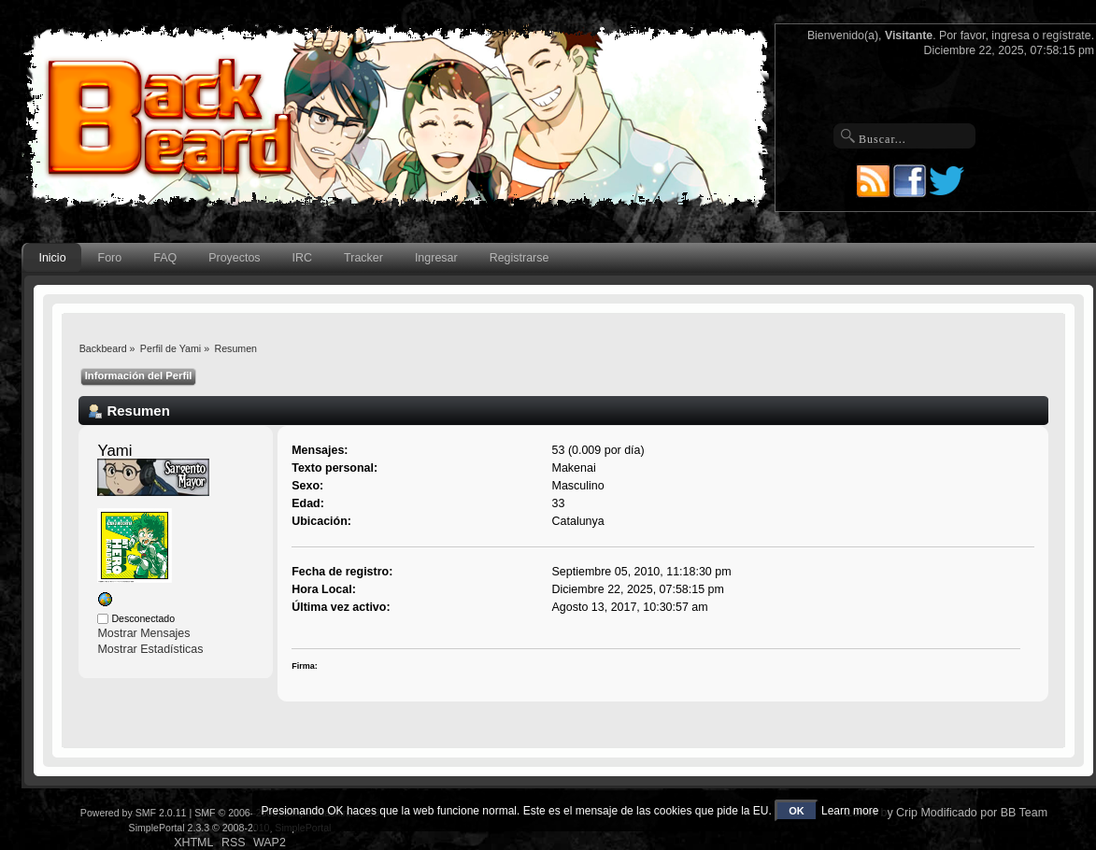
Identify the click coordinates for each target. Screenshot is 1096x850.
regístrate (1067, 35)
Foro (110, 257)
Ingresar (436, 257)
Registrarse (519, 257)
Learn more (849, 810)
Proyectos (234, 257)
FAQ (165, 257)
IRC (302, 257)
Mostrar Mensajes (143, 633)
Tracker (363, 257)
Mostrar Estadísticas (150, 649)
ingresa (1010, 35)
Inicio (51, 257)
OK (796, 810)
